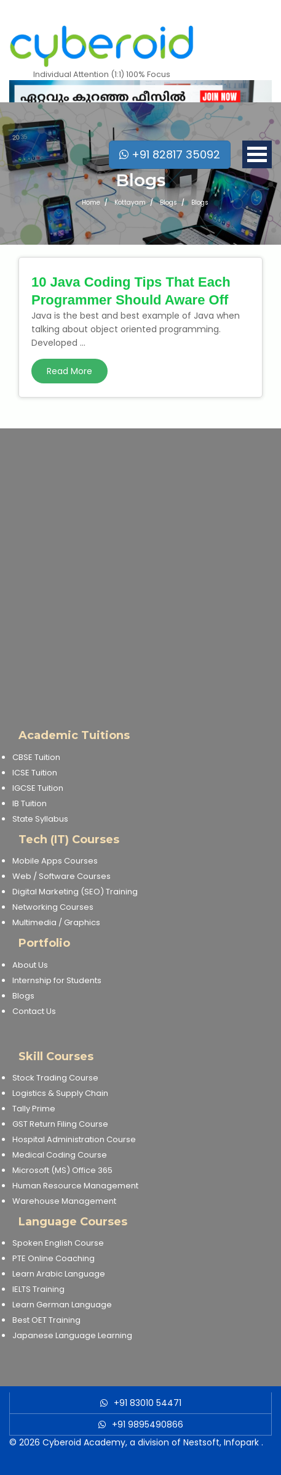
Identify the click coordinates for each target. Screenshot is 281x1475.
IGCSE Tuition (37, 788)
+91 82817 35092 (169, 154)
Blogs (23, 996)
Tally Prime (33, 1108)
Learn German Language (62, 1304)
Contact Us (34, 1011)
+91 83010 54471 (147, 1403)
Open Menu (257, 154)
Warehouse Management (64, 1201)
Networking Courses (52, 907)
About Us (30, 965)
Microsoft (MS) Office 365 (62, 1170)
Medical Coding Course (59, 1155)
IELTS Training (38, 1289)
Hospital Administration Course (74, 1139)
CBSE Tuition (36, 757)
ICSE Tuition (34, 772)
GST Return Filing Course (60, 1124)
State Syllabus (40, 819)
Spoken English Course (58, 1243)
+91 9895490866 (147, 1424)
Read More (69, 371)
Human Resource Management (75, 1185)
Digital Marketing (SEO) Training (75, 891)
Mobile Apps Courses (55, 861)
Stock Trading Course (55, 1078)
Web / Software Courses (61, 876)
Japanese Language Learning (72, 1335)
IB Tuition (29, 803)
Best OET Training (46, 1320)
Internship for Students (56, 980)
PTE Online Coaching (53, 1258)
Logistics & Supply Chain (60, 1093)
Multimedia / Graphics (56, 922)
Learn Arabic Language (58, 1274)
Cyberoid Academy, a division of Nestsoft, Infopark (150, 1442)
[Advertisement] (140, 569)
